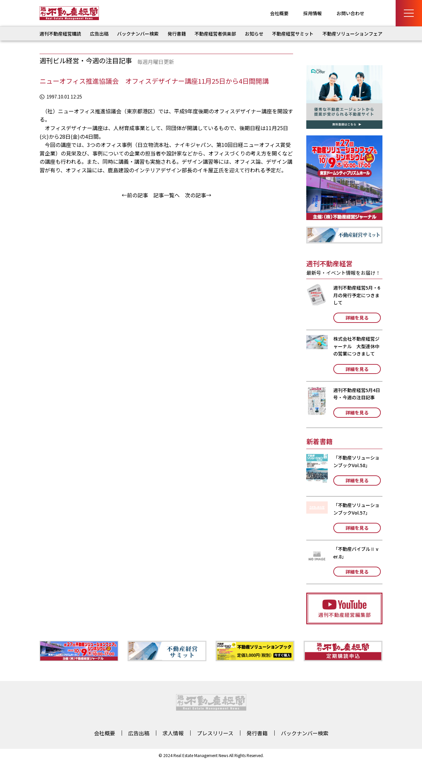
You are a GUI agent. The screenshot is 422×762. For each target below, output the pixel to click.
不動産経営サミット (293, 33)
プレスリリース (215, 733)
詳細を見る (357, 317)
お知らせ (254, 33)
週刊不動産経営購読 (60, 33)
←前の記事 (135, 195)
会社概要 (279, 13)
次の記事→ (198, 195)
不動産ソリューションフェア (352, 33)
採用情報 (312, 13)
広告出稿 (99, 33)
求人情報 (173, 733)
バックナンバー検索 (138, 33)
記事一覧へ (166, 195)
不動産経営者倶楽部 (215, 33)
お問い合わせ (350, 13)
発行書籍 (176, 33)
